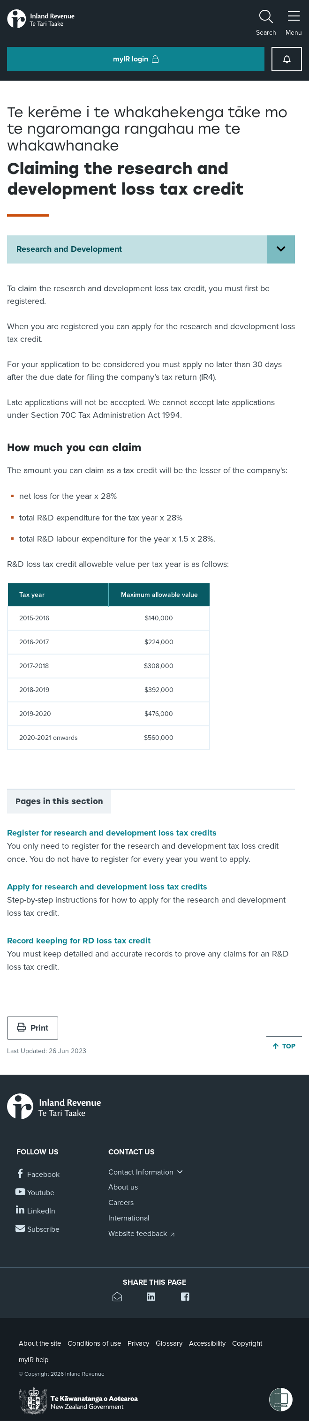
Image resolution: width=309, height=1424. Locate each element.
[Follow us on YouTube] (35, 1193)
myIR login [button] (135, 59)
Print (32, 1028)
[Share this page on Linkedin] (154, 1298)
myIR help (34, 1360)
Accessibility (207, 1343)
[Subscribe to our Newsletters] (38, 1230)
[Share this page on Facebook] (188, 1298)
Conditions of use (94, 1343)
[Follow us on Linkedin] (35, 1211)
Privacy (138, 1343)
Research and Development (69, 249)
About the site (40, 1343)
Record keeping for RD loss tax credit (79, 940)
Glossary (169, 1343)
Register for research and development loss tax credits (112, 833)
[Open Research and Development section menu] (281, 249)
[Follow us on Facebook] (38, 1175)
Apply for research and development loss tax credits (107, 887)
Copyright (247, 1343)
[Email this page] (120, 1298)
